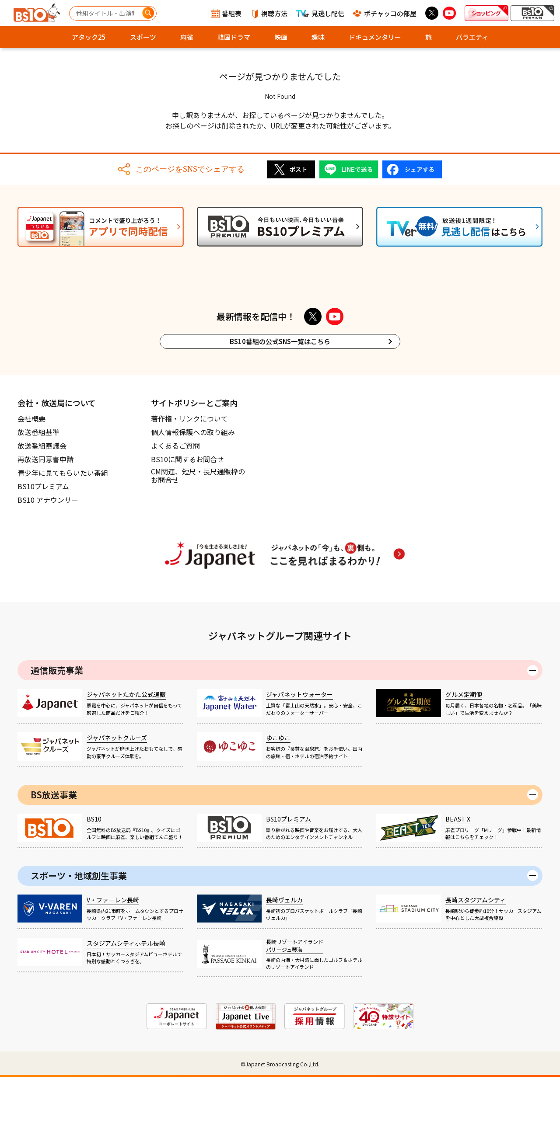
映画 (280, 37)
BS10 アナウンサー (48, 558)
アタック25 (89, 37)
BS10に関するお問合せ (187, 517)
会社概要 (32, 476)
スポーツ (143, 37)
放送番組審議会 (42, 503)
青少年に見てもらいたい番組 (63, 531)
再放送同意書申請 (46, 517)
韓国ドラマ (233, 37)
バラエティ (472, 37)
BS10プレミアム (43, 544)
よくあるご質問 (175, 503)
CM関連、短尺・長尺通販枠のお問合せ (198, 534)
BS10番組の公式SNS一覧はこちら (280, 399)
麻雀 (186, 37)
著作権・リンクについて (189, 476)
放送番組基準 (39, 490)
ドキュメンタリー (375, 37)
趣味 (318, 37)
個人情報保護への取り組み (193, 490)
